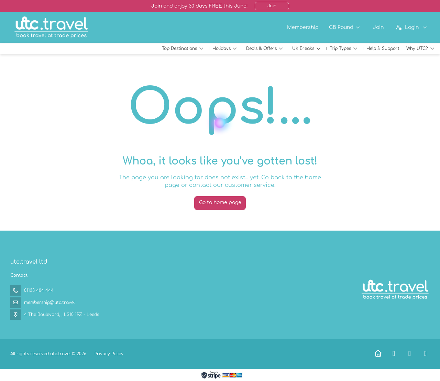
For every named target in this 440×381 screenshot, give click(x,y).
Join (271, 5)
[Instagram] (425, 354)
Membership (303, 27)
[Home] (378, 354)
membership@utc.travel (49, 302)
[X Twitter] (409, 354)
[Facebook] (393, 354)
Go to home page (220, 202)
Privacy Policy (109, 353)
